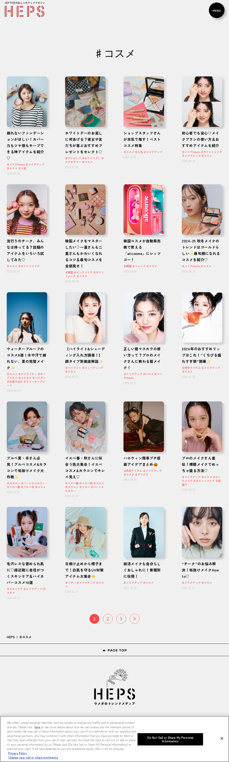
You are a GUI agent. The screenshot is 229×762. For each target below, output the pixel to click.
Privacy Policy (17, 753)
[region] (114, 739)
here (37, 727)
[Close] (222, 738)
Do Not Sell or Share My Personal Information (170, 739)
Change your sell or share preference (33, 757)
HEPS (11, 637)
